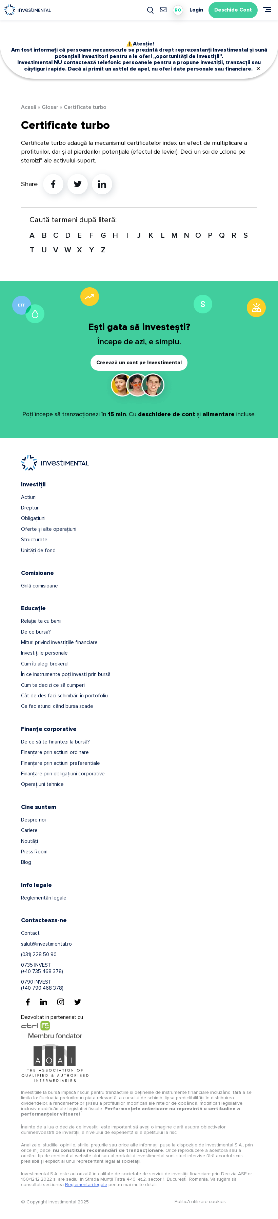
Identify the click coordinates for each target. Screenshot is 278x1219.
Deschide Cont (233, 10)
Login (196, 10)
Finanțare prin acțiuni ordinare (55, 752)
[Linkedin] (43, 1002)
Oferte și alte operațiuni (48, 529)
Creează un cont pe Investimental (139, 363)
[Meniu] (267, 9)
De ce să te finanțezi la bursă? (55, 742)
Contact (30, 933)
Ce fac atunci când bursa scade (57, 706)
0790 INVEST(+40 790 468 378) (42, 985)
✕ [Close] (258, 69)
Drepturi (30, 508)
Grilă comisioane (39, 586)
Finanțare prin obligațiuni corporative (63, 774)
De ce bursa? (36, 632)
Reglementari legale (86, 1184)
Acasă (28, 107)
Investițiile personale (44, 653)
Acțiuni (29, 497)
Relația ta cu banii (41, 621)
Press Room (34, 852)
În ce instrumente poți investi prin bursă (66, 674)
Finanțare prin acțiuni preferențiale (60, 763)
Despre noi (33, 820)
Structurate (34, 540)
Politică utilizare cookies (200, 1201)
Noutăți (29, 841)
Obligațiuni (33, 518)
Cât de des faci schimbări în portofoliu (64, 696)
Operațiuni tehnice (42, 784)
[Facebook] (28, 1002)
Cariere (29, 830)
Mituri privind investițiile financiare (59, 642)
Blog (26, 862)
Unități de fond (38, 550)
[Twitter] (77, 1002)
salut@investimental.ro (46, 944)
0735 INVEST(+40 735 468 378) (42, 968)
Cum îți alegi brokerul (44, 664)
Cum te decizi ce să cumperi (53, 685)
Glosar (50, 107)
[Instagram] (60, 1002)
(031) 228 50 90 (39, 954)
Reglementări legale (43, 898)
